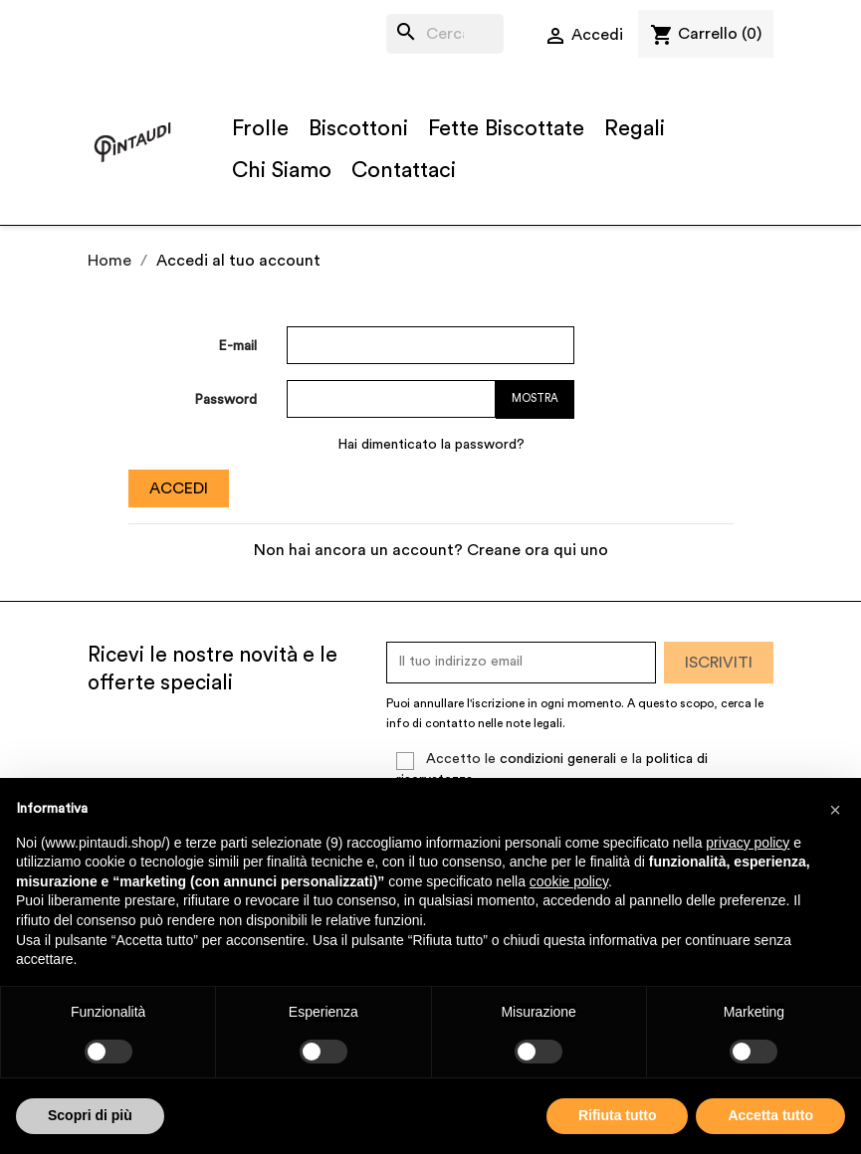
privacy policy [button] (747, 843)
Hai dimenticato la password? (431, 445)
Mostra (535, 398)
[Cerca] (445, 34)
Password (225, 400)
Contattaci (403, 170)
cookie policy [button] (569, 881)
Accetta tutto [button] (770, 1115)
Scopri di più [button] (90, 1115)
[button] (835, 810)
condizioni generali (558, 759)
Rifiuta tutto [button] (617, 1115)
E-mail (237, 346)
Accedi (178, 488)
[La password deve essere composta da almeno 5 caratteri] (391, 399)
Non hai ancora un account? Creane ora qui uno (431, 550)
